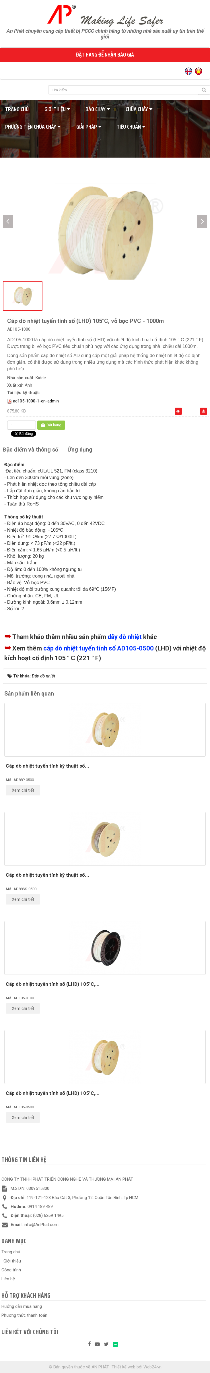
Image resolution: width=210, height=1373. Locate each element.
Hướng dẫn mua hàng (21, 1306)
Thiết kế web (123, 1367)
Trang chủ (10, 1251)
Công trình (11, 1270)
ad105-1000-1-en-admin (36, 401)
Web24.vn (152, 1367)
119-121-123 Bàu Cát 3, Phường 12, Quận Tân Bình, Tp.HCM (82, 1197)
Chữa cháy (139, 109)
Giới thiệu (57, 109)
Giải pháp (88, 126)
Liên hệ (8, 1278)
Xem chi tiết (23, 790)
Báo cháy (97, 109)
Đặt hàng (51, 425)
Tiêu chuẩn (131, 126)
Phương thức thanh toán (24, 1315)
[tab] (30, 450)
